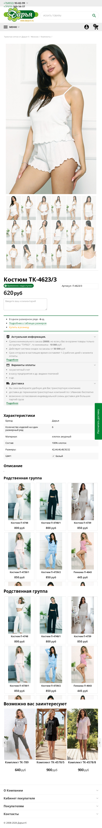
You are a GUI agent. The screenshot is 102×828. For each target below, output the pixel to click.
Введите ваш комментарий (25, 304)
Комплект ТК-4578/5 (50, 762)
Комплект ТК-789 (17, 762)
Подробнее (12, 359)
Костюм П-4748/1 (51, 522)
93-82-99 (14, 2)
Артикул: (67, 285)
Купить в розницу (19, 327)
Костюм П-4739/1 (19, 572)
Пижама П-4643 (83, 572)
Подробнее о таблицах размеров (27, 323)
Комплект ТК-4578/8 (82, 762)
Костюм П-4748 (19, 522)
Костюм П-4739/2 (51, 572)
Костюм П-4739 (82, 522)
